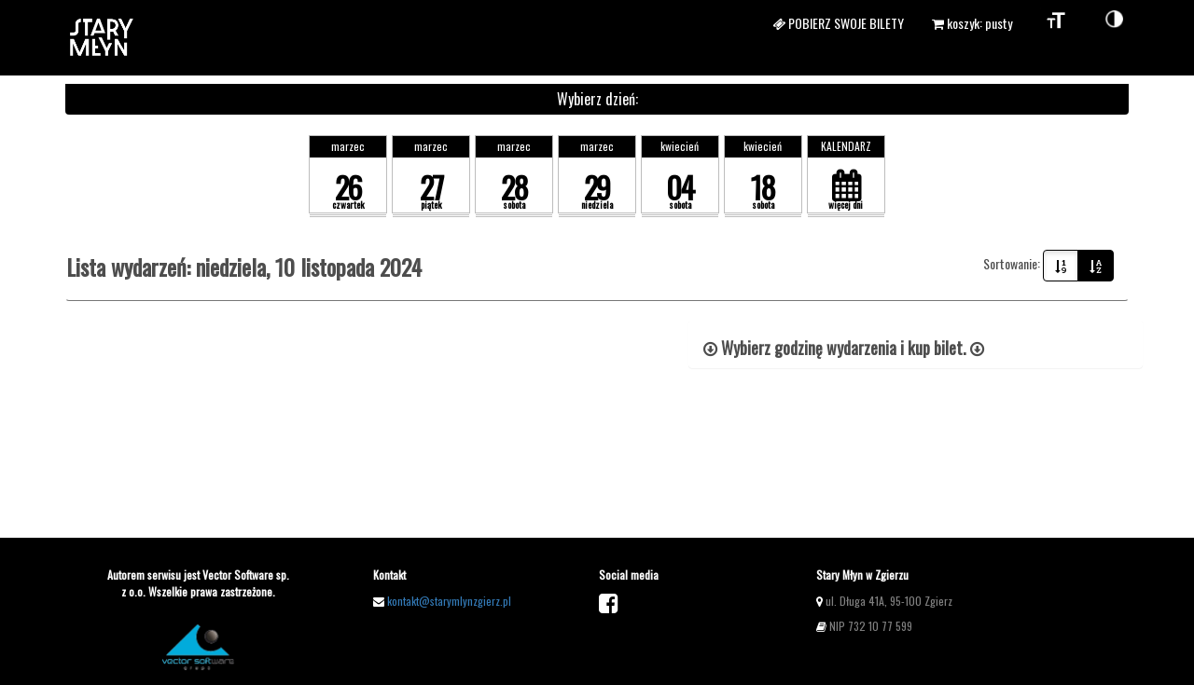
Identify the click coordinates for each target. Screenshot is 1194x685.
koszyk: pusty (972, 23)
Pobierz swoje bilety (838, 23)
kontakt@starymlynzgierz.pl (449, 601)
